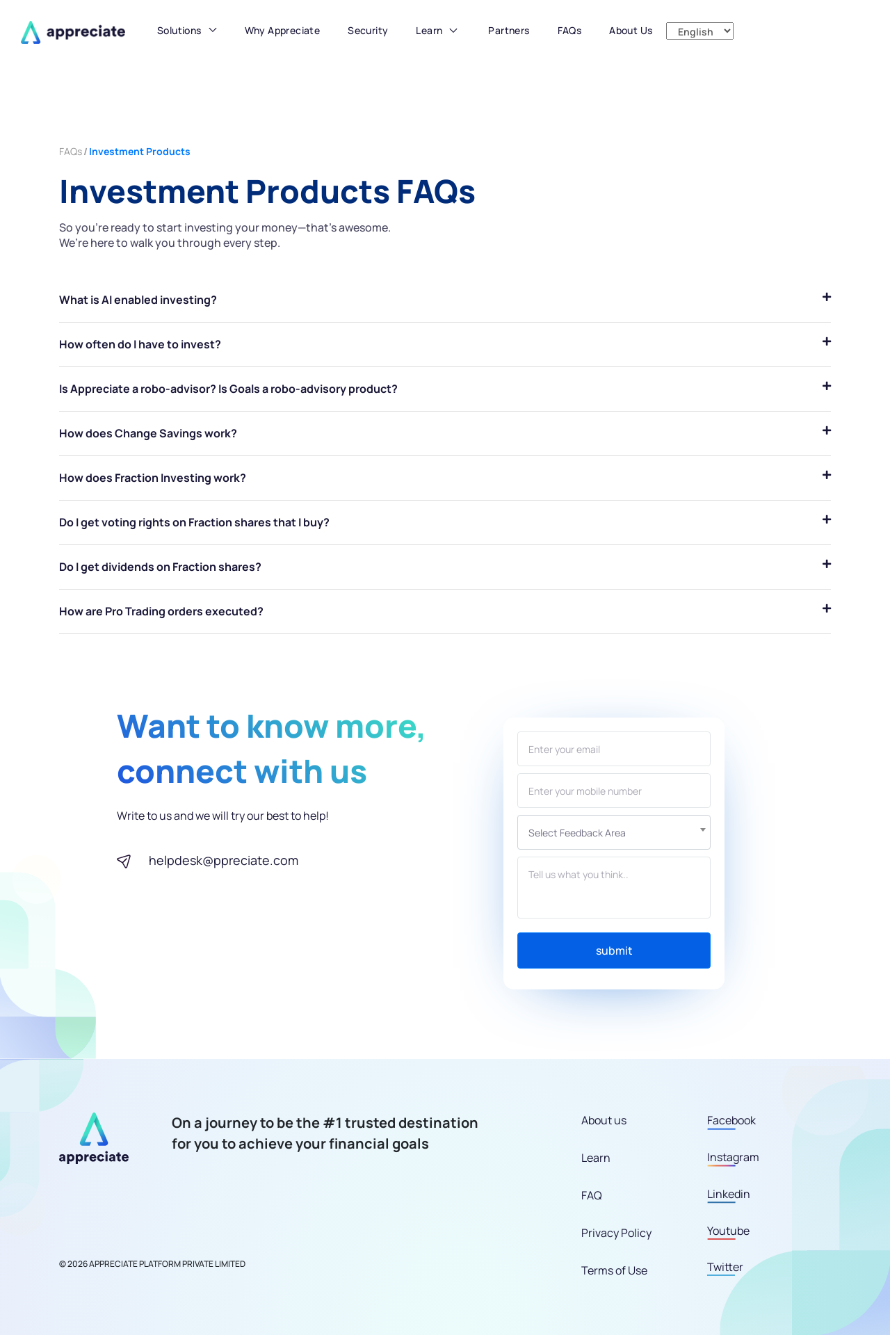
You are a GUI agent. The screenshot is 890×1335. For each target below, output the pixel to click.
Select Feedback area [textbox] (577, 832)
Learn (429, 30)
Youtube (728, 1230)
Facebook (731, 1120)
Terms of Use (614, 1270)
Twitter (725, 1267)
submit (614, 950)
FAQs (70, 151)
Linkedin (728, 1194)
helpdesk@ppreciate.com (223, 860)
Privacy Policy (616, 1232)
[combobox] (614, 832)
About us (603, 1120)
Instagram (733, 1157)
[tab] (445, 300)
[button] (187, 34)
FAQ (591, 1195)
